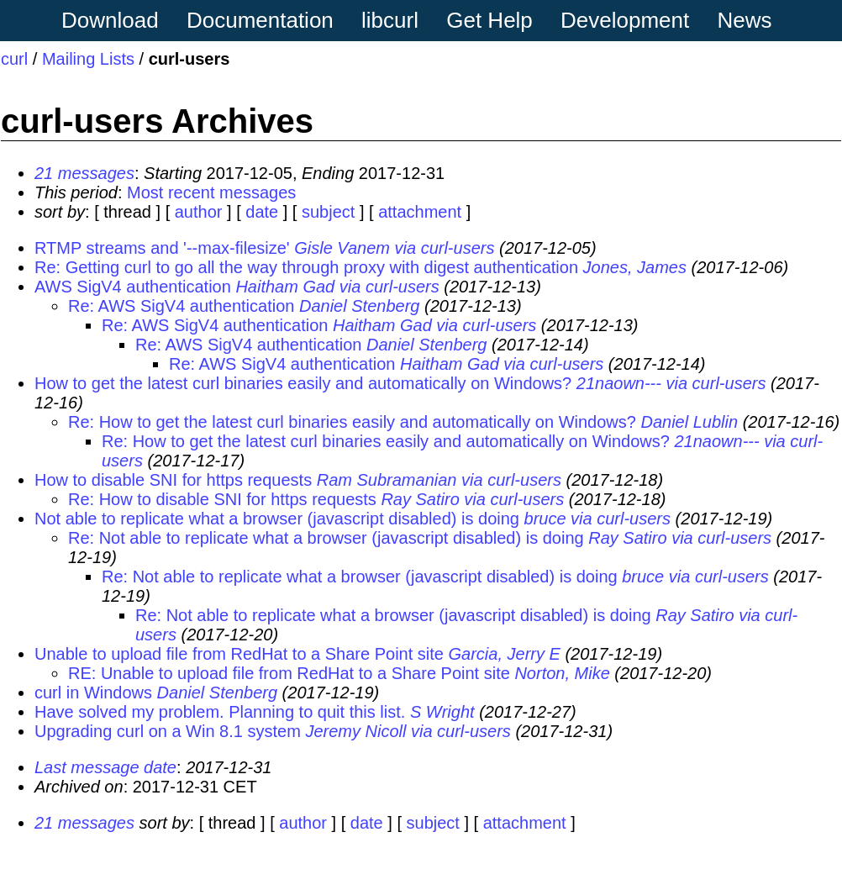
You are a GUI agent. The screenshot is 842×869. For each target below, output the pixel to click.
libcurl (389, 20)
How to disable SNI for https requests (173, 480)
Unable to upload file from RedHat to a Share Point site (239, 654)
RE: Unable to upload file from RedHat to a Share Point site (289, 673)
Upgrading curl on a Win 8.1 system (167, 731)
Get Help (489, 20)
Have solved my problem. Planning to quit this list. (219, 712)
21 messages (84, 173)
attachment (419, 212)
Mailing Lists (88, 59)
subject (328, 212)
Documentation (260, 20)
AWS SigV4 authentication (132, 286)
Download (110, 20)
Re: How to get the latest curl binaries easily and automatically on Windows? (352, 422)
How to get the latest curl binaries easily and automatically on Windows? (302, 383)
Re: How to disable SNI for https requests (222, 499)
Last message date (105, 767)
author (199, 212)
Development (624, 20)
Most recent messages (211, 192)
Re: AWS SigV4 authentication (181, 306)
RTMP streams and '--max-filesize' (162, 248)
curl (14, 59)
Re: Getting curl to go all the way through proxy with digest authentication (306, 267)
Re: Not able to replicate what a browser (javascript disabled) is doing (326, 538)
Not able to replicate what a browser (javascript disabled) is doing (276, 518)
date (261, 212)
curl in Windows (93, 692)
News (745, 20)
